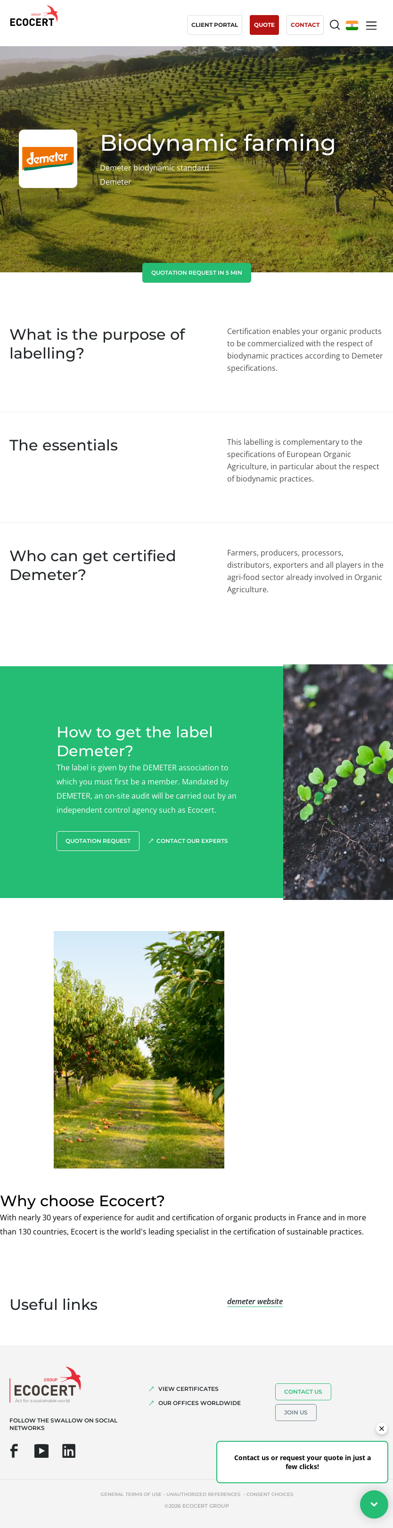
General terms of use (131, 1494)
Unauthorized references (204, 1494)
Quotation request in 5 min (196, 272)
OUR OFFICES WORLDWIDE (199, 1402)
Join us (296, 1412)
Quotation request (98, 840)
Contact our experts (192, 840)
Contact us (303, 1391)
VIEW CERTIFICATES (188, 1388)
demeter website (255, 1301)
